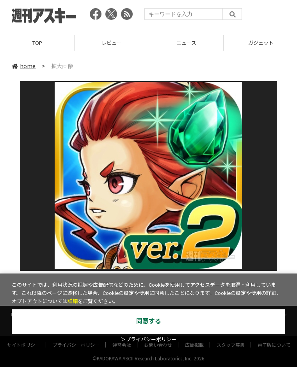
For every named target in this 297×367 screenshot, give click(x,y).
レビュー (111, 42)
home (24, 66)
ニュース (186, 42)
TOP (37, 42)
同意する (148, 321)
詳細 (73, 301)
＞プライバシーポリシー (148, 339)
